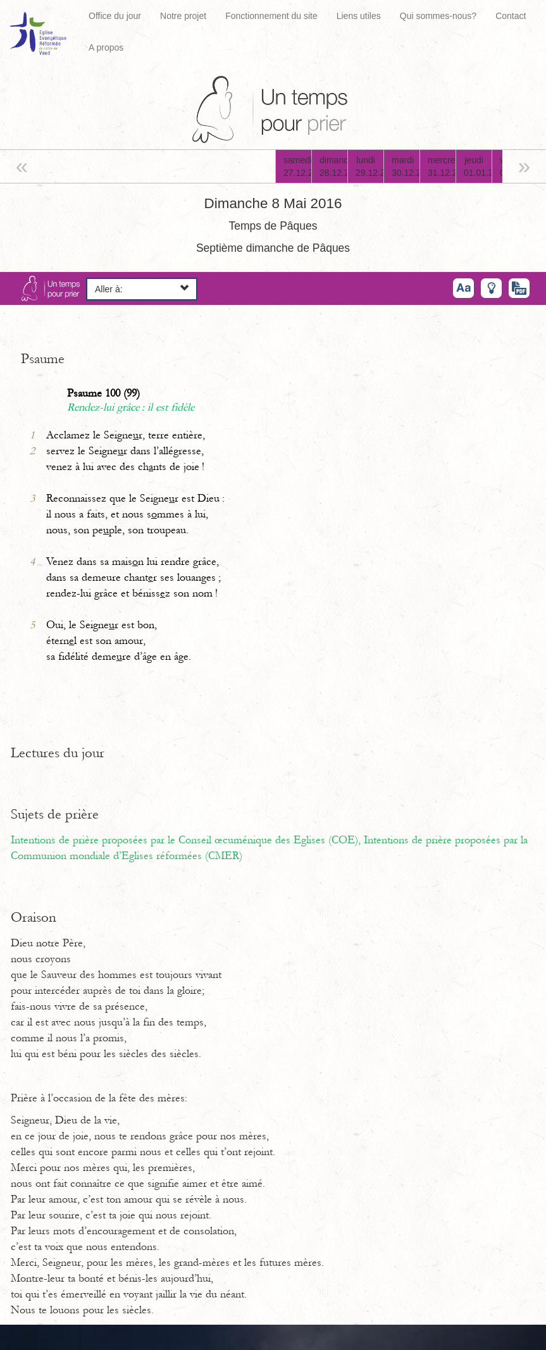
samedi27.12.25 (297, 166)
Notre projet (183, 16)
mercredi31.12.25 (442, 166)
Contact (510, 16)
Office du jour (115, 16)
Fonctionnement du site (271, 16)
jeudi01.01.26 (478, 166)
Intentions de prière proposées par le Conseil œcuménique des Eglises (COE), (187, 840)
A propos (106, 47)
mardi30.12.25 (405, 166)
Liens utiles (359, 16)
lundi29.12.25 (369, 166)
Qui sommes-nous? (438, 16)
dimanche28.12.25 (333, 166)
